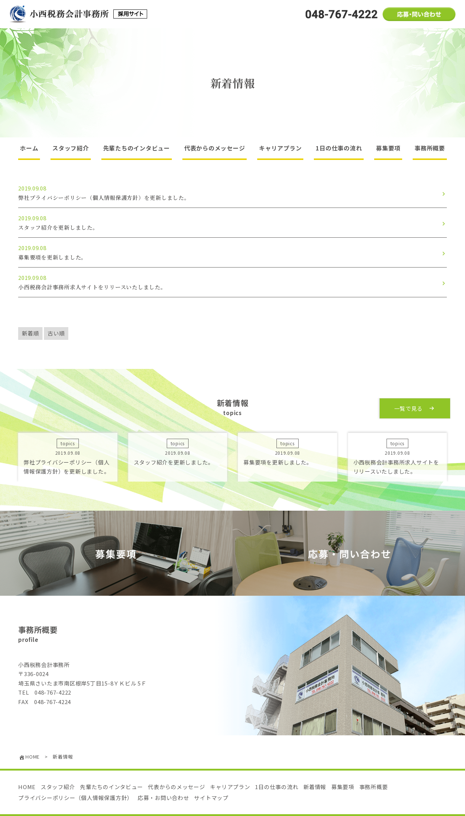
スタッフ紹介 (70, 148)
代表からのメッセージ (214, 148)
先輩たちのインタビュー (136, 148)
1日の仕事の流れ (339, 148)
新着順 (30, 333)
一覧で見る (415, 408)
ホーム (29, 148)
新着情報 (314, 787)
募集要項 (388, 148)
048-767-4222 (53, 692)
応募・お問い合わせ (163, 797)
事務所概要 (430, 148)
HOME (27, 787)
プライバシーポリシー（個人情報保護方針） (75, 797)
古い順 (56, 333)
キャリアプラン (280, 148)
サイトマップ (211, 797)
